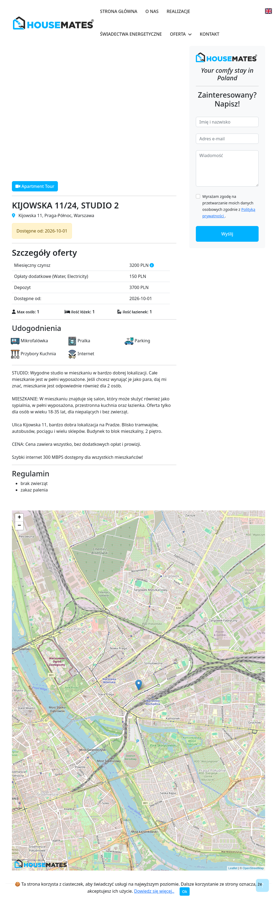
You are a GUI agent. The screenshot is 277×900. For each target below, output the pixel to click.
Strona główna (118, 11)
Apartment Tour (34, 186)
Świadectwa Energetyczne (131, 34)
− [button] (19, 526)
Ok (184, 891)
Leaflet (232, 868)
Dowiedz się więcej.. (154, 891)
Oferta (178, 34)
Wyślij (227, 234)
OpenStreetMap (253, 868)
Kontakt (209, 34)
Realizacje (178, 11)
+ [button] (19, 518)
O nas (152, 11)
